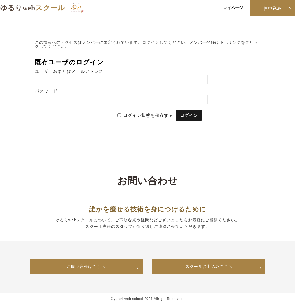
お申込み (272, 8)
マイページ (233, 8)
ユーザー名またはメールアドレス (69, 71)
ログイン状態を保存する (148, 115)
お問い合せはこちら (86, 266)
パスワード (46, 91)
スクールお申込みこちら (209, 266)
